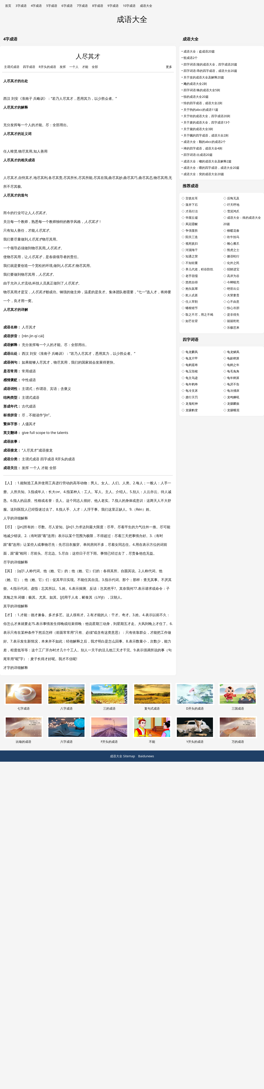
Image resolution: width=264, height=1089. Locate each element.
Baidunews (146, 756)
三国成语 (237, 696)
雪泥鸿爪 (233, 211)
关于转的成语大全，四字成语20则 (206, 116)
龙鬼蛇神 (191, 403)
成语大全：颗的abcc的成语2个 (204, 142)
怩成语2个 (190, 58)
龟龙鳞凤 (233, 352)
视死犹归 (191, 243)
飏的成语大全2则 (195, 84)
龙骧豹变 (191, 410)
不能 (152, 730)
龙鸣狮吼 (233, 397)
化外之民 (233, 263)
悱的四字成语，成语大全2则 (202, 103)
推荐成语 (190, 185)
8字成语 (97, 6)
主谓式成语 (11, 67)
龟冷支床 (191, 390)
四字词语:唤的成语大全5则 (201, 90)
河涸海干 (191, 250)
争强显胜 (191, 230)
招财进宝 (233, 269)
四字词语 (190, 339)
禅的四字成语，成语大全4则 (202, 148)
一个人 (74, 67)
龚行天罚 (191, 397)
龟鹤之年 (233, 365)
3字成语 (21, 6)
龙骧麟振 (233, 403)
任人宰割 (191, 301)
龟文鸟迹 (191, 378)
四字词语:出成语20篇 (198, 155)
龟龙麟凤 (191, 352)
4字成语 (36, 6)
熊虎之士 (233, 250)
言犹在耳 (191, 198)
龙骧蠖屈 (233, 410)
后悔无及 (233, 198)
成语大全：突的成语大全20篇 (203, 174)
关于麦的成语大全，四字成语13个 (206, 122)
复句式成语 (152, 696)
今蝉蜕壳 (233, 282)
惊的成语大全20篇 (196, 97)
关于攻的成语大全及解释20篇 (203, 77)
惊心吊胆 (233, 308)
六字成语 (66, 730)
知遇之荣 (191, 256)
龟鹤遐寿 (191, 365)
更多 (169, 67)
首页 (8, 6)
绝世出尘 (233, 288)
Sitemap (129, 756)
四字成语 (29, 67)
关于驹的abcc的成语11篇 (200, 109)
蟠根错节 (191, 308)
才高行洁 (191, 211)
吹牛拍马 (233, 237)
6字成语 (67, 6)
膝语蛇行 (233, 256)
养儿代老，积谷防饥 (199, 269)
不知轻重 (191, 263)
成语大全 (146, 6)
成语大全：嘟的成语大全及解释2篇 (207, 161)
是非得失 (233, 314)
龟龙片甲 (191, 358)
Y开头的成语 (195, 730)
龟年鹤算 (233, 378)
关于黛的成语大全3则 (198, 129)
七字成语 (23, 696)
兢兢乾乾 (233, 321)
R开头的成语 (47, 67)
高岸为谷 (233, 276)
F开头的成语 (109, 730)
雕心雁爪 (233, 243)
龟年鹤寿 (191, 384)
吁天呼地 (233, 204)
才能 (85, 67)
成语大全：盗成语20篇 (199, 51)
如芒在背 (191, 321)
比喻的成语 (23, 730)
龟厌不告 (233, 384)
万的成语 (237, 730)
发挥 (63, 67)
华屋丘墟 (191, 217)
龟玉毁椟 (191, 371)
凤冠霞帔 (191, 224)
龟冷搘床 (233, 390)
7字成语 (82, 6)
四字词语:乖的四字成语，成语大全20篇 (210, 71)
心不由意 (233, 301)
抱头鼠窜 (191, 288)
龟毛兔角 (233, 371)
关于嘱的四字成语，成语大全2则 (205, 135)
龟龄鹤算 (233, 358)
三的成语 (109, 696)
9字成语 (113, 6)
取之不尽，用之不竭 (199, 314)
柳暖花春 (233, 230)
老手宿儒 (191, 276)
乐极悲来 (233, 327)
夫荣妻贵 (233, 295)
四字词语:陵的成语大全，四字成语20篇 (210, 64)
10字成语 (129, 6)
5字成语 (51, 6)
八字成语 (66, 696)
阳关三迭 (191, 237)
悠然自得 (191, 282)
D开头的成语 (195, 696)
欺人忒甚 (191, 295)
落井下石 (191, 204)
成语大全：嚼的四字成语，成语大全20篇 (211, 168)
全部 (95, 67)
